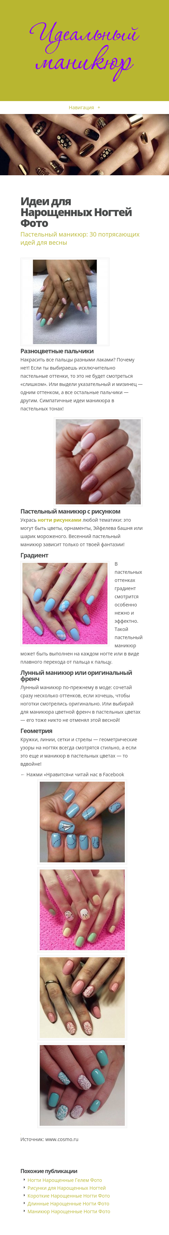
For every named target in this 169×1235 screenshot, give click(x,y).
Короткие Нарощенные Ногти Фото (69, 1195)
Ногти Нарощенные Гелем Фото (65, 1180)
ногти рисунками (60, 520)
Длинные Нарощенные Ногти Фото (68, 1203)
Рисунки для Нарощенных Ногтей (67, 1188)
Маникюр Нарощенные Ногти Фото (69, 1211)
